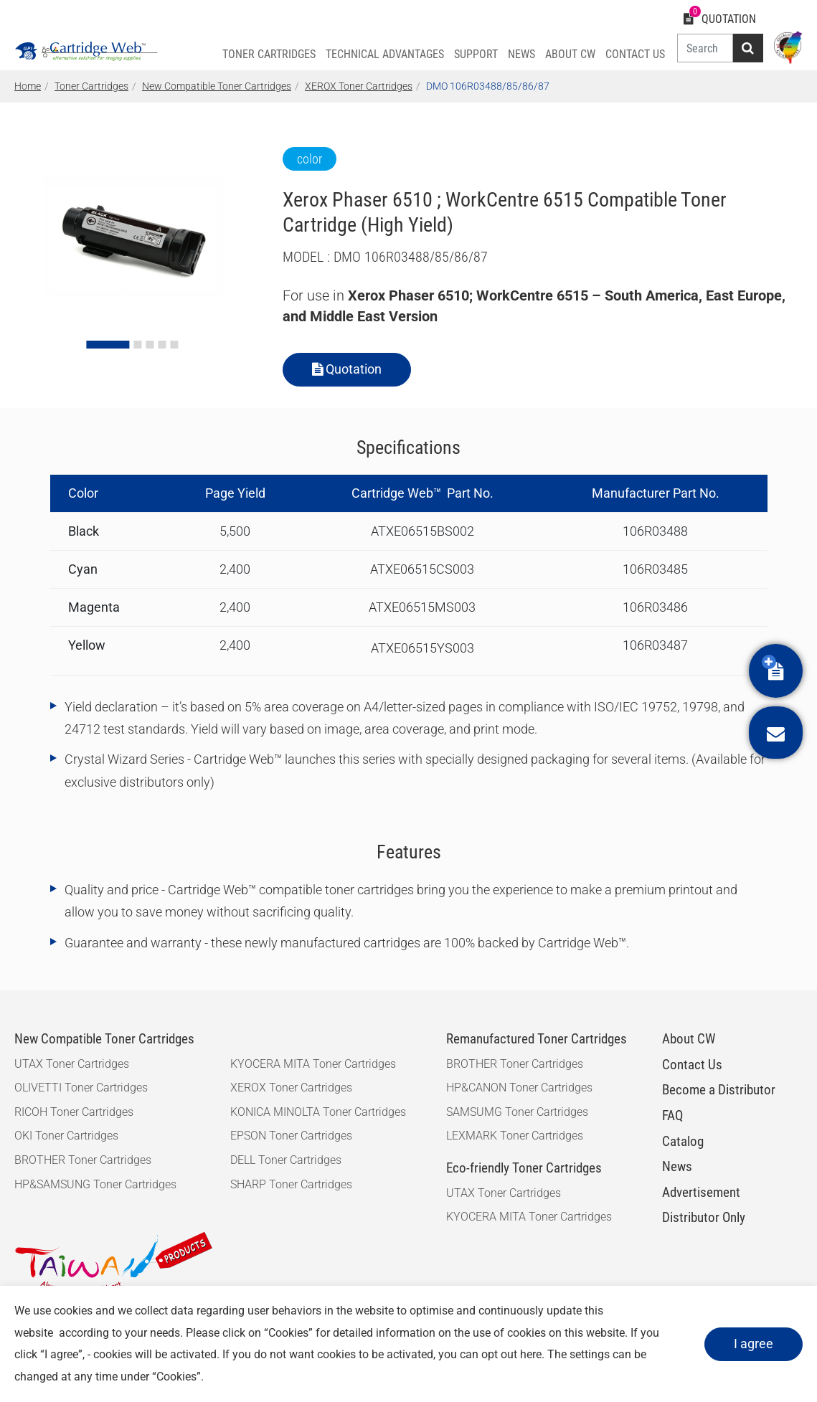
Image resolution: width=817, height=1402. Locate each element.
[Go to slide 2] (138, 345)
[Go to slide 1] (108, 345)
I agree (753, 1343)
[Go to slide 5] (175, 345)
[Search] (705, 48)
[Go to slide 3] (150, 345)
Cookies (288, 1333)
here (531, 1354)
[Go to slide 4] (162, 345)
